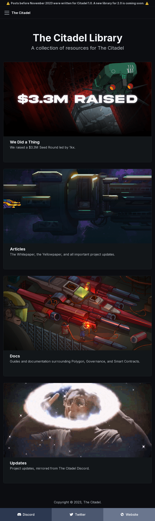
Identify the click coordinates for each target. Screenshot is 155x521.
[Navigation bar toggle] (7, 13)
